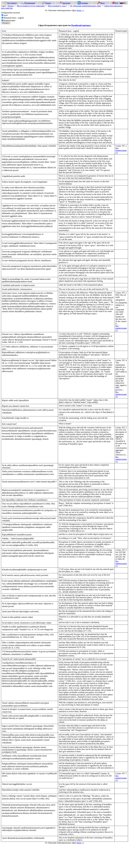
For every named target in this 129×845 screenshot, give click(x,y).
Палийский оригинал (81, 25)
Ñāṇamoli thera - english (14, 18)
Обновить (6, 23)
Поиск (46, 3)
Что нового (10, 3)
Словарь (83, 3)
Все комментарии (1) (121, 150)
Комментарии (9, 20)
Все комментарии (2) (121, 394)
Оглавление (28, 3)
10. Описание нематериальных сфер (85, 6)
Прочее (10, 6)
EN (115, 3)
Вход (101, 3)
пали (6, 15)
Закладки (64, 3)
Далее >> (80, 10)
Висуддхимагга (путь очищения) (31, 6)
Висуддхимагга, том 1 (57, 6)
